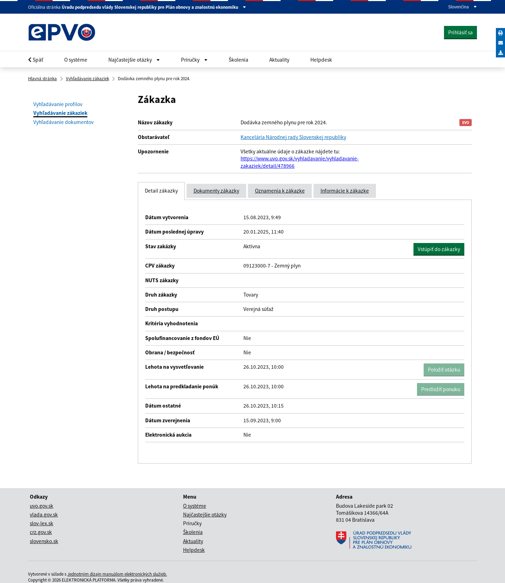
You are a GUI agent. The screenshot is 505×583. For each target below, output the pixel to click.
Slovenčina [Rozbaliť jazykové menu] (462, 7)
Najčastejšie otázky (205, 514)
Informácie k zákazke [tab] (345, 190)
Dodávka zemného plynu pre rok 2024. (154, 79)
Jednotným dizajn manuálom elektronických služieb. (117, 574)
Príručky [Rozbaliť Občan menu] (194, 59)
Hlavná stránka (42, 79)
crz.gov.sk (41, 532)
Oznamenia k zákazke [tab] (280, 190)
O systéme (75, 59)
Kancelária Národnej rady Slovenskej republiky (293, 137)
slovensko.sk (44, 541)
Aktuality (279, 59)
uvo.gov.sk (41, 505)
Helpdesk (321, 59)
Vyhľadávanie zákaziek (87, 79)
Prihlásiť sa (460, 32)
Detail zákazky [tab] (161, 190)
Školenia (238, 59)
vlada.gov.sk (44, 514)
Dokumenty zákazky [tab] (216, 190)
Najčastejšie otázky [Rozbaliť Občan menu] (134, 59)
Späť (35, 59)
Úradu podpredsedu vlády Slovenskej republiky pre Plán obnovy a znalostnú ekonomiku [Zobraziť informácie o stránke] (154, 7)
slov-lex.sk (41, 523)
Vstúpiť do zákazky (441, 249)
